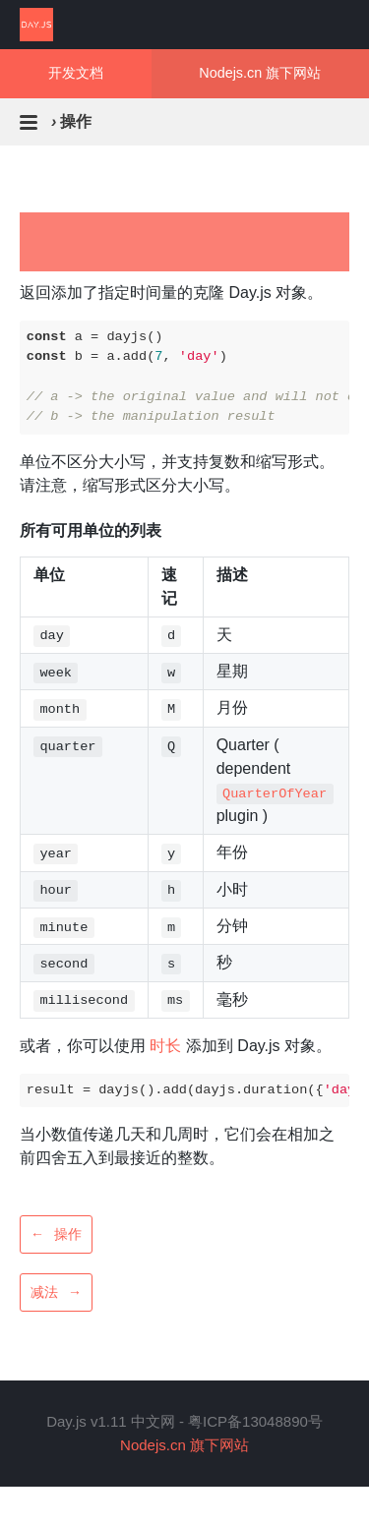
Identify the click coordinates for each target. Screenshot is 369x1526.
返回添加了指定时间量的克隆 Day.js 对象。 (171, 292)
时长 (165, 1045)
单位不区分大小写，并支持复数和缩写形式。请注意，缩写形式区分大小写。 (177, 473)
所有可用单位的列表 (90, 530)
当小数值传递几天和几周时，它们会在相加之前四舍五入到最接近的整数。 (177, 1146)
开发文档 (75, 73)
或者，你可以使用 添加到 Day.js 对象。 (176, 1045)
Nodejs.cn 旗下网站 (260, 73)
